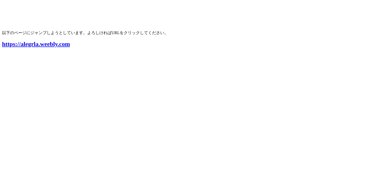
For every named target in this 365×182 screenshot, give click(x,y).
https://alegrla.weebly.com (36, 44)
